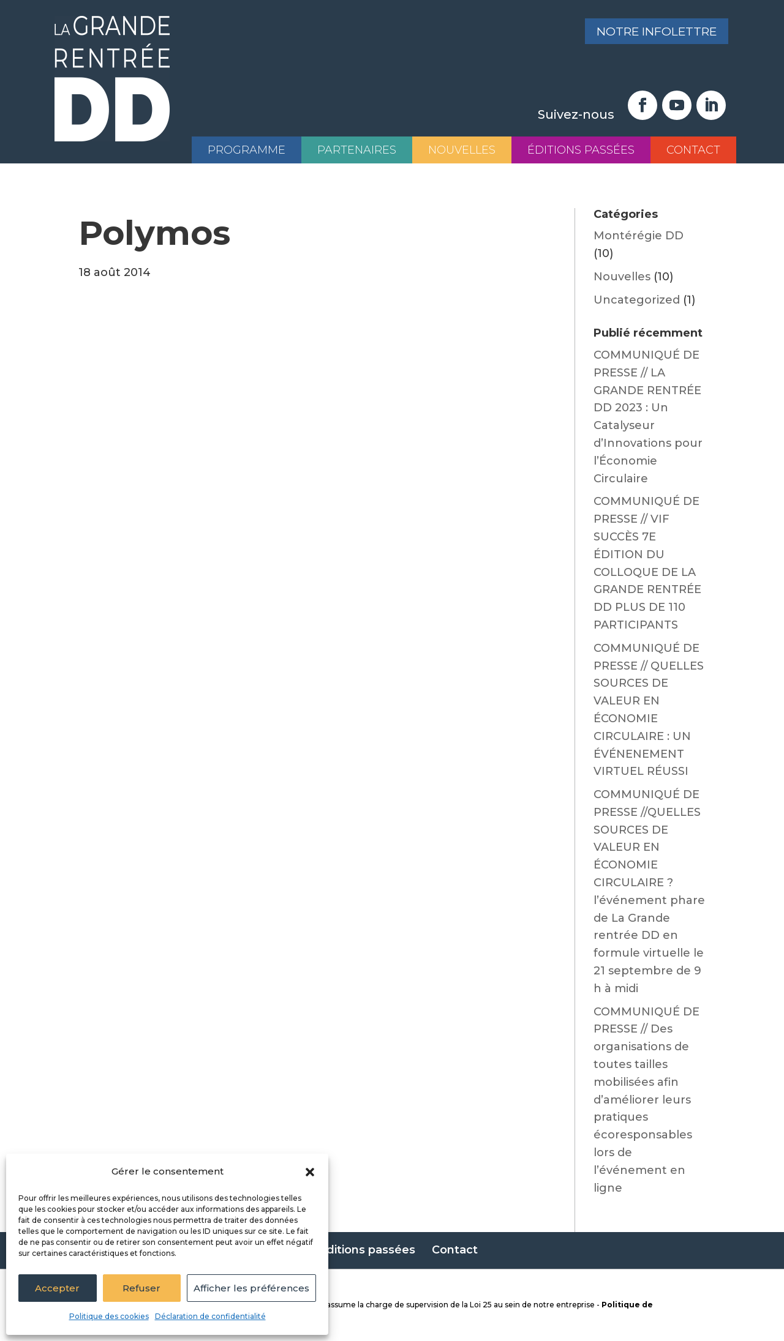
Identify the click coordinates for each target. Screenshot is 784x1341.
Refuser (141, 1288)
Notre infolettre (651, 32)
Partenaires (356, 150)
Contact (693, 150)
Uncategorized (637, 300)
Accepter (57, 1288)
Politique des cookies (109, 1316)
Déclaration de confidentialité (210, 1316)
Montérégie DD (639, 235)
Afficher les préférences (251, 1288)
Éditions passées (581, 150)
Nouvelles (462, 150)
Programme (246, 150)
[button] (310, 1172)
